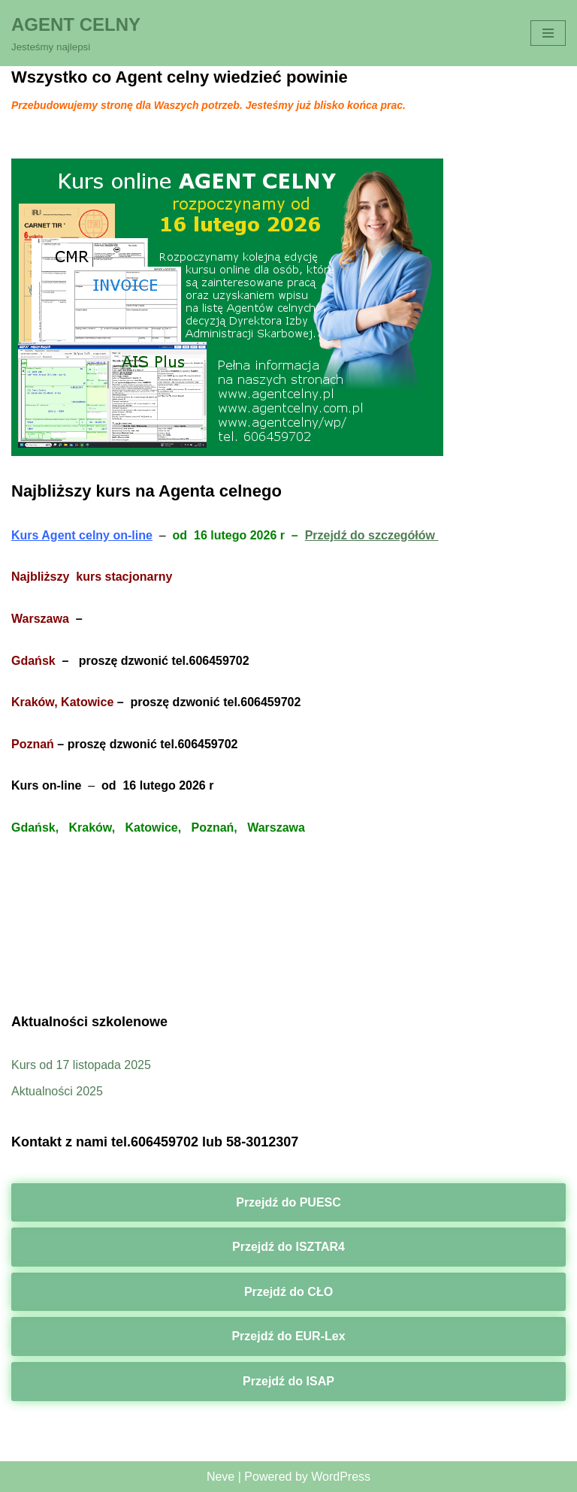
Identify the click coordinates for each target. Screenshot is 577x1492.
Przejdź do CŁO (288, 1291)
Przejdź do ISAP (288, 1381)
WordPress (340, 1476)
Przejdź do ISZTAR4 (288, 1246)
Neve (220, 1476)
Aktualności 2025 (57, 1091)
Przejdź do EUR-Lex (288, 1336)
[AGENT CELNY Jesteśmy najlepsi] (75, 33)
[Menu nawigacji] (548, 33)
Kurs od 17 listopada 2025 (81, 1065)
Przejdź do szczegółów (372, 535)
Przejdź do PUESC (288, 1202)
